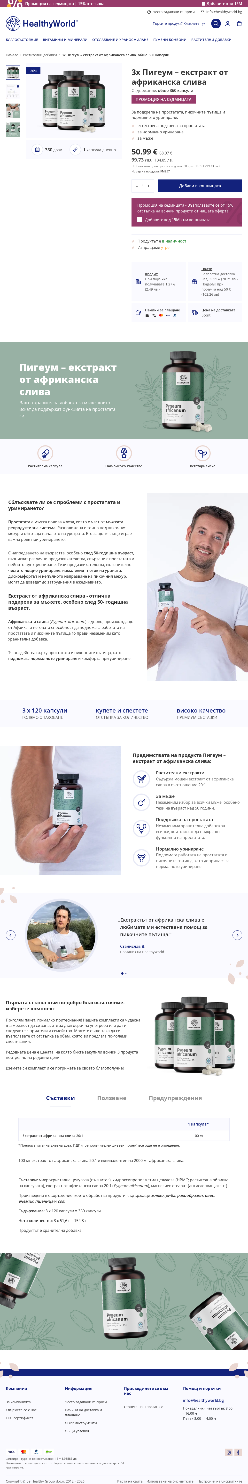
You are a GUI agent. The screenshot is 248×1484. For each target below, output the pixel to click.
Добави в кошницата (200, 185)
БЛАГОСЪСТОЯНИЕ (22, 39)
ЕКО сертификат (19, 1418)
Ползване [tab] (111, 1098)
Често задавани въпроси (171, 11)
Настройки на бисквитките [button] (219, 1481)
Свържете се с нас (21, 1410)
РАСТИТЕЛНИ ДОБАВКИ (211, 39)
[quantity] (142, 186)
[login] (228, 23)
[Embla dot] (122, 973)
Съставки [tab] (60, 1098)
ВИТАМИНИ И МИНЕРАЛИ (65, 39)
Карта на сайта (130, 1481)
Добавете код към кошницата (177, 219)
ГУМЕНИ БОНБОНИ (169, 39)
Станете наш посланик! (143, 1406)
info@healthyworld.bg (221, 11)
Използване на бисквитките (170, 1481)
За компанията (18, 1402)
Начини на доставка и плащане (83, 1412)
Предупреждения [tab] (175, 1098)
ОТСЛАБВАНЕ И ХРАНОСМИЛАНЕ (120, 39)
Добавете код (224, 3)
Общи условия (77, 1431)
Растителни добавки (40, 55)
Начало (12, 55)
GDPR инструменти (81, 1423)
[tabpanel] (124, 1169)
